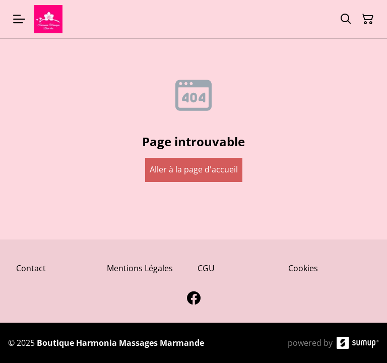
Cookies (303, 268)
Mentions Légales (140, 268)
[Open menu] (19, 19)
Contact (31, 268)
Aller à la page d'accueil (194, 169)
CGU (206, 268)
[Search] (346, 19)
